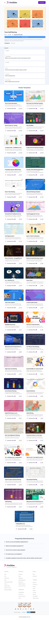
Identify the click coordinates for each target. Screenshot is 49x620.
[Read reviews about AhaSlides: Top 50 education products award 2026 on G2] (24, 605)
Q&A (5, 580)
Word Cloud (6, 578)
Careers (34, 586)
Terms (34, 588)
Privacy (34, 590)
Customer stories (22, 585)
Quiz (5, 574)
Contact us (35, 584)
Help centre (21, 582)
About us (34, 582)
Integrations (21, 589)
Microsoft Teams (22, 596)
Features (6, 571)
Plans (34, 574)
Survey (5, 583)
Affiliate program (22, 583)
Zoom (20, 598)
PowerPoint (21, 594)
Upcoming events (22, 580)
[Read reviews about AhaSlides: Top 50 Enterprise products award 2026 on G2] (29, 605)
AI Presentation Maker (8, 582)
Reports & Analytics (8, 589)
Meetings (13, 43)
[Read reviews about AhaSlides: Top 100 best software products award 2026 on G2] (20, 605)
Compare (20, 574)
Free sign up (41, 2)
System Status (17, 612)
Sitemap (23, 612)
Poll (5, 576)
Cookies (34, 592)
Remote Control (7, 587)
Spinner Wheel (7, 585)
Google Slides (21, 592)
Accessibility (35, 596)
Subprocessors (36, 598)
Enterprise (35, 576)
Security (34, 594)
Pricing (34, 571)
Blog (19, 576)
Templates (21, 578)
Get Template (25, 37)
